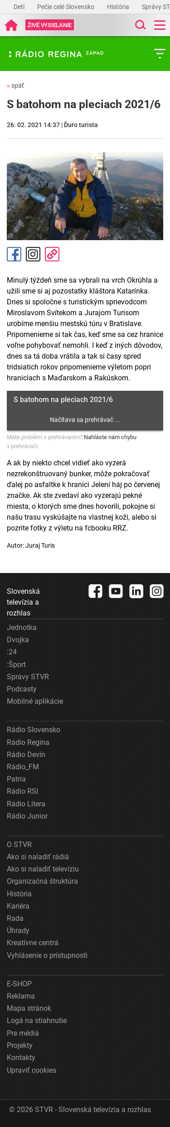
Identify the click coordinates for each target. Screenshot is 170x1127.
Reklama (21, 996)
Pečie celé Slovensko (66, 6)
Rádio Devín (26, 754)
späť (15, 85)
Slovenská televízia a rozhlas (23, 602)
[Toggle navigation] (160, 25)
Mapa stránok (29, 1008)
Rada (15, 918)
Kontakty (21, 1057)
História (119, 6)
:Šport (16, 664)
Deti (20, 6)
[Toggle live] (49, 25)
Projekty (20, 1045)
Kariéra (18, 906)
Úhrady (18, 930)
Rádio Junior (27, 816)
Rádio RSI (22, 791)
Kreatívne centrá (32, 942)
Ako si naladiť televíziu (43, 869)
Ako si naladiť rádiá (38, 856)
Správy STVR (28, 676)
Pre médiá (23, 1033)
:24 (12, 652)
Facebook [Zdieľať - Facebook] (14, 254)
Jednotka (22, 627)
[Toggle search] (140, 25)
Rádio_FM (23, 766)
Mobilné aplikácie (35, 701)
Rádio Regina (28, 742)
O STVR (19, 844)
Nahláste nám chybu (110, 437)
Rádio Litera (26, 804)
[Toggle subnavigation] (160, 53)
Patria (16, 779)
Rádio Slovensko (33, 729)
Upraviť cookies (31, 1070)
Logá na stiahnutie (37, 1020)
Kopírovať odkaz (52, 254)
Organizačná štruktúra (42, 881)
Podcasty (22, 689)
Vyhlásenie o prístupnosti (47, 955)
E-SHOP (19, 984)
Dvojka (18, 639)
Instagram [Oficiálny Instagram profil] (33, 254)
